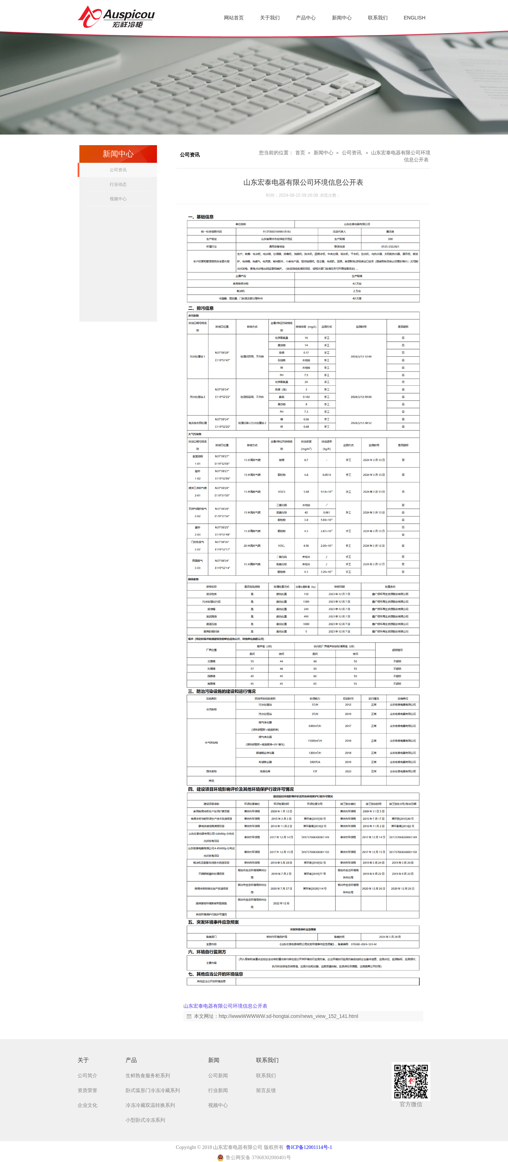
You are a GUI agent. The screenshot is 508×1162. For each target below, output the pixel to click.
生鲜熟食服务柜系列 (148, 1075)
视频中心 (118, 198)
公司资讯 (118, 169)
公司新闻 (218, 1075)
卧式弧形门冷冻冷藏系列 (153, 1090)
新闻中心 (323, 152)
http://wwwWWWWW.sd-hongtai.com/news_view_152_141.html (288, 1016)
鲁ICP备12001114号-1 (309, 1147)
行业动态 (118, 184)
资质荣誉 (87, 1090)
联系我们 (266, 1075)
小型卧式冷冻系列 (145, 1120)
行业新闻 (218, 1090)
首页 (300, 152)
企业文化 (87, 1105)
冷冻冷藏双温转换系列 (150, 1105)
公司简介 (87, 1075)
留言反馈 (266, 1090)
